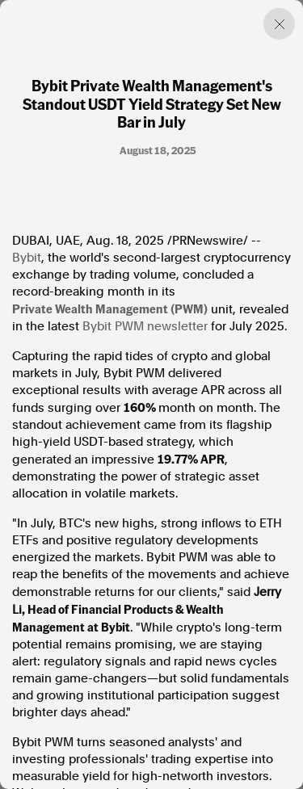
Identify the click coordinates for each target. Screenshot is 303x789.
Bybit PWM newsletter (145, 326)
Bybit (26, 257)
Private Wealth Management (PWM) (110, 308)
